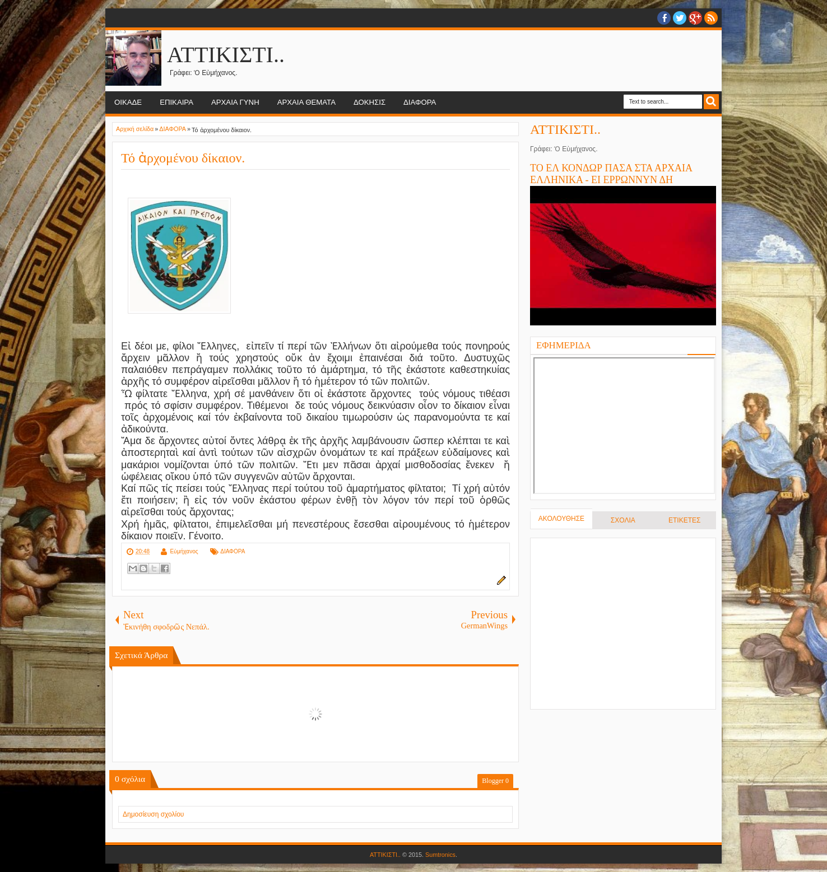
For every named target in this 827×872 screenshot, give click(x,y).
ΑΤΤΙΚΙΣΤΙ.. (226, 54)
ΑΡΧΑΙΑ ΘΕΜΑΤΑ (306, 102)
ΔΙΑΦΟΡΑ (419, 102)
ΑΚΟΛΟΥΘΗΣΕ (561, 519)
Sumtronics (440, 854)
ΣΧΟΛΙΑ (623, 520)
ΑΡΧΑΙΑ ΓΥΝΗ (235, 102)
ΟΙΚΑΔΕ (128, 102)
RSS (711, 18)
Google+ (695, 18)
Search (711, 101)
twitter (679, 18)
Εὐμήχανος (184, 551)
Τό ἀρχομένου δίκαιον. (183, 158)
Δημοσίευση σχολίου (153, 814)
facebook (664, 18)
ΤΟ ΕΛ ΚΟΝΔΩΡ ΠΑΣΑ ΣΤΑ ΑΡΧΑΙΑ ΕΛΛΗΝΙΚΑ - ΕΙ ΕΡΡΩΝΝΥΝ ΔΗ (611, 173)
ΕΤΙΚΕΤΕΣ (684, 520)
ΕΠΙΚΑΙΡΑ (176, 102)
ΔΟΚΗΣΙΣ (369, 102)
